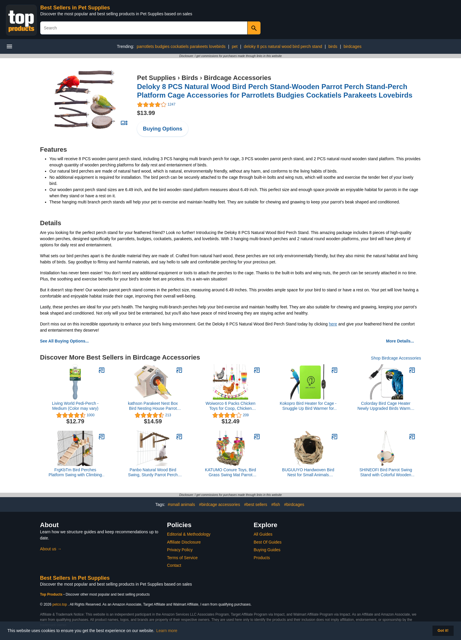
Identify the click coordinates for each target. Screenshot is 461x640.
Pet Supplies (156, 77)
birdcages (353, 46)
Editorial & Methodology (189, 534)
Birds (190, 77)
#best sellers (255, 504)
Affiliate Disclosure (184, 542)
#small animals (181, 504)
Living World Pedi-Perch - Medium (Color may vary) (75, 406)
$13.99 (146, 113)
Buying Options (162, 129)
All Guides (263, 534)
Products (262, 557)
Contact (174, 565)
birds (332, 46)
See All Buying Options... (64, 341)
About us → (50, 549)
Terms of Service (182, 557)
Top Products (52, 594)
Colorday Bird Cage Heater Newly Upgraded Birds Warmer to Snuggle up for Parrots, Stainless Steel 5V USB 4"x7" (386, 406)
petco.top (59, 604)
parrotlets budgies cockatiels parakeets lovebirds (181, 46)
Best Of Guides (268, 542)
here (333, 324)
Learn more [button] (167, 630)
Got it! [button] (442, 631)
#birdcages (294, 504)
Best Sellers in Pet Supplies (75, 8)
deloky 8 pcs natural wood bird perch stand (283, 46)
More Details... (400, 341)
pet (234, 46)
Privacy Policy (180, 549)
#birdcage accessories (219, 504)
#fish (275, 504)
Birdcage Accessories (237, 77)
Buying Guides (267, 549)
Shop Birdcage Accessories (396, 358)
